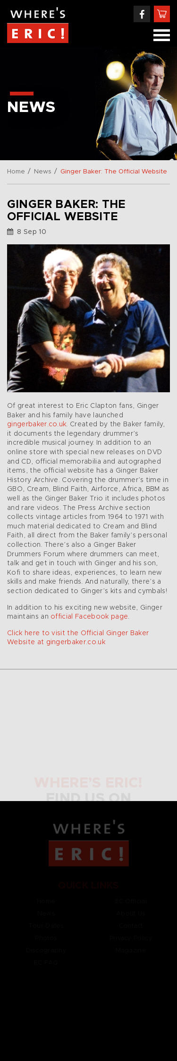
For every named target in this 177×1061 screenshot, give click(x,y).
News (42, 172)
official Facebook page (89, 616)
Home (16, 172)
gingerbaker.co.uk (36, 424)
